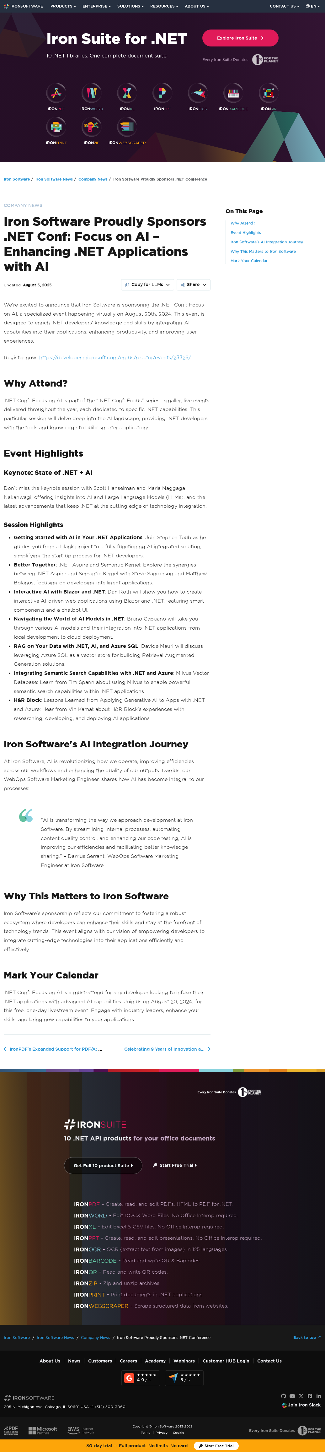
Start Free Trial (175, 1165)
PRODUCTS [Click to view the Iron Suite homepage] (61, 6)
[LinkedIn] (319, 1396)
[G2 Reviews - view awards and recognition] (140, 1378)
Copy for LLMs (144, 284)
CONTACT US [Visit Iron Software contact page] (283, 6)
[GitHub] (283, 1396)
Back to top (304, 1338)
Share (190, 284)
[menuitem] (64, 6)
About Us (50, 1361)
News (74, 1361)
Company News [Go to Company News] (93, 179)
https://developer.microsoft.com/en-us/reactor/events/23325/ (115, 357)
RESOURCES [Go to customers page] (162, 6)
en (311, 6)
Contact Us (269, 1361)
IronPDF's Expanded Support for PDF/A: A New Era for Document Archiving (92, 1049)
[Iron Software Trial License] (216, 1446)
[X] (301, 1396)
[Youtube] (292, 1396)
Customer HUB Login (226, 1361)
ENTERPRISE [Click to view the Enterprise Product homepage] (95, 6)
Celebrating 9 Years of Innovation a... (164, 1049)
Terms (145, 1432)
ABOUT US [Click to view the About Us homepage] (195, 6)
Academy (155, 1361)
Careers (128, 1361)
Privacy (162, 1432)
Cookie (178, 1432)
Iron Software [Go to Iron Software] (17, 179)
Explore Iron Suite (240, 38)
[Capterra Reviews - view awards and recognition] (184, 1378)
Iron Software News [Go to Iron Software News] (54, 179)
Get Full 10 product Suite (103, 1165)
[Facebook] (310, 1396)
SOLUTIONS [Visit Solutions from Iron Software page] (128, 6)
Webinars (184, 1361)
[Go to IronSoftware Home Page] (23, 6)
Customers (100, 1361)
